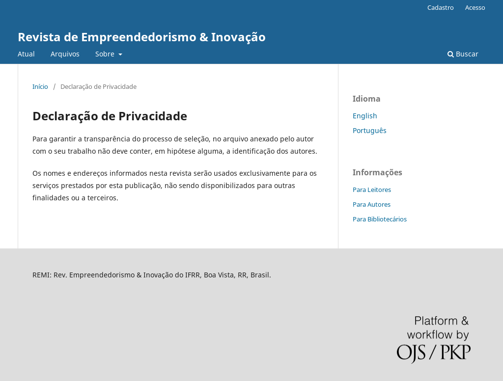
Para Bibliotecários (380, 219)
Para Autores (372, 204)
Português (370, 130)
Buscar (462, 53)
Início (40, 86)
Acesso (475, 7)
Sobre (105, 53)
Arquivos (65, 53)
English (365, 115)
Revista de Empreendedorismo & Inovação (142, 36)
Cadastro (440, 7)
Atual (26, 53)
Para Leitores (372, 189)
